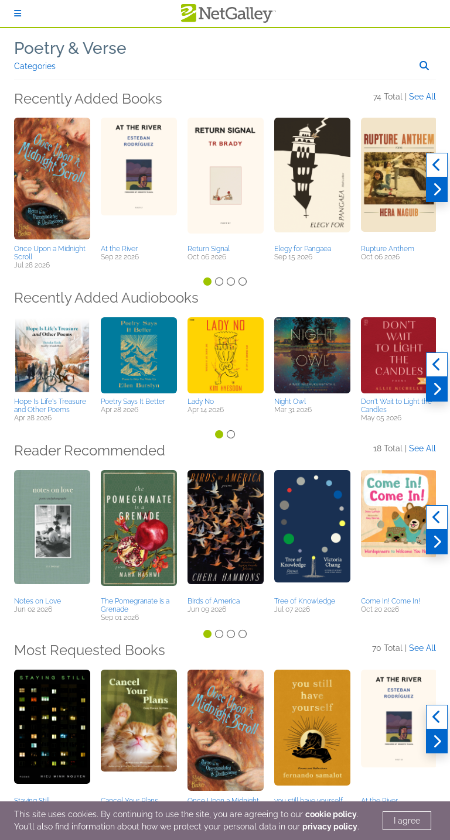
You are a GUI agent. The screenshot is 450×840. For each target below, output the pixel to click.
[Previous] (437, 165)
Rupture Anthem (387, 249)
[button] (52, 179)
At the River (119, 249)
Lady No (201, 401)
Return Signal (209, 249)
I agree (407, 820)
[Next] (437, 189)
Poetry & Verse (70, 48)
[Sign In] (17, 13)
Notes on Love (37, 601)
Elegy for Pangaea (302, 249)
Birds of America (214, 601)
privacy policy (329, 826)
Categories (35, 66)
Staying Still (32, 801)
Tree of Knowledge (304, 601)
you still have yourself (308, 801)
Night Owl (290, 401)
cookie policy (331, 814)
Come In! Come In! (390, 601)
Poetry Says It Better (133, 401)
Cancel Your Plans (129, 801)
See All (422, 96)
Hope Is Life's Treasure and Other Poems (50, 405)
